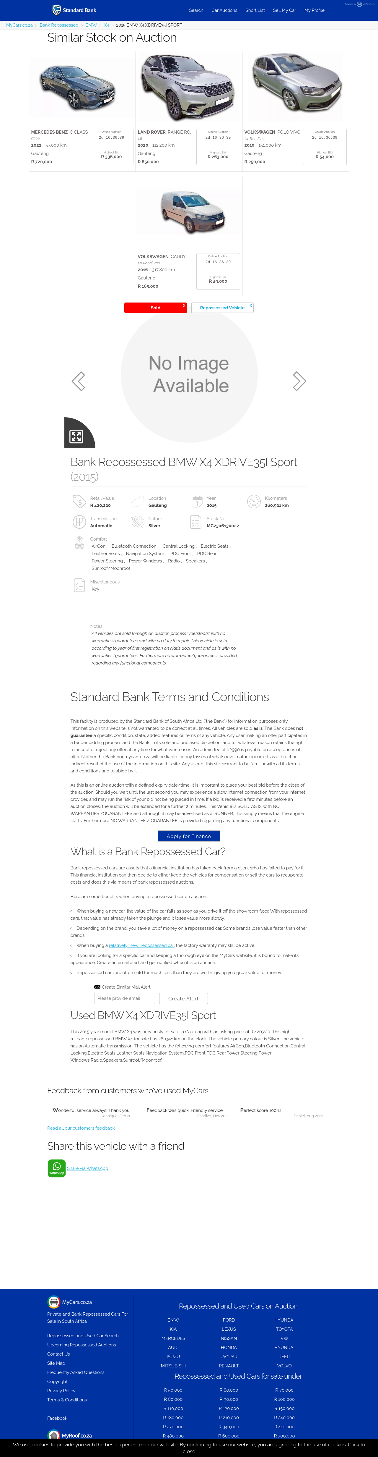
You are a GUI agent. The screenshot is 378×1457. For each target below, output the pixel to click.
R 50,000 (173, 1390)
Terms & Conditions (67, 1400)
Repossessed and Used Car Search (83, 1335)
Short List (255, 10)
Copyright (57, 1381)
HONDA (229, 1347)
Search (196, 10)
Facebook (57, 1418)
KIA (173, 1329)
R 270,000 (173, 1426)
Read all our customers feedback (81, 1128)
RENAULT (229, 1366)
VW (284, 1338)
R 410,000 (284, 1426)
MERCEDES (173, 1338)
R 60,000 (229, 1390)
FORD (229, 1320)
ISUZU (173, 1356)
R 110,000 (173, 1408)
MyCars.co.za (19, 25)
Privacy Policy (61, 1390)
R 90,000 (229, 1399)
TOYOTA (284, 1329)
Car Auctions (224, 10)
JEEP (284, 1356)
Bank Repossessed (59, 25)
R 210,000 (229, 1417)
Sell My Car (284, 10)
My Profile (314, 10)
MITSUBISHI (173, 1366)
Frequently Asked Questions (76, 1372)
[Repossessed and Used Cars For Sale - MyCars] (81, 10)
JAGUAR (228, 1356)
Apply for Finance (189, 836)
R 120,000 (229, 1408)
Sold (168, 307)
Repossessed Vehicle (226, 307)
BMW (91, 25)
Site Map (56, 1363)
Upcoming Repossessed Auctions (81, 1345)
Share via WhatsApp (87, 1168)
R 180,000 (173, 1417)
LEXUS (229, 1329)
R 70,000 (284, 1390)
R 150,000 (284, 1408)
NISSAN (229, 1338)
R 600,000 (228, 1436)
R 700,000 (284, 1436)
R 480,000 (173, 1436)
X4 (106, 25)
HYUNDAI (284, 1320)
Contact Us (58, 1354)
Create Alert (183, 999)
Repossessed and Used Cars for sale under (238, 1376)
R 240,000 (284, 1417)
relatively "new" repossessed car (141, 945)
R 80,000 (173, 1399)
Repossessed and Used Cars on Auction (238, 1306)
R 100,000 (284, 1399)
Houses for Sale (69, 1438)
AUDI (173, 1347)
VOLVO (284, 1366)
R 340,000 (229, 1426)
